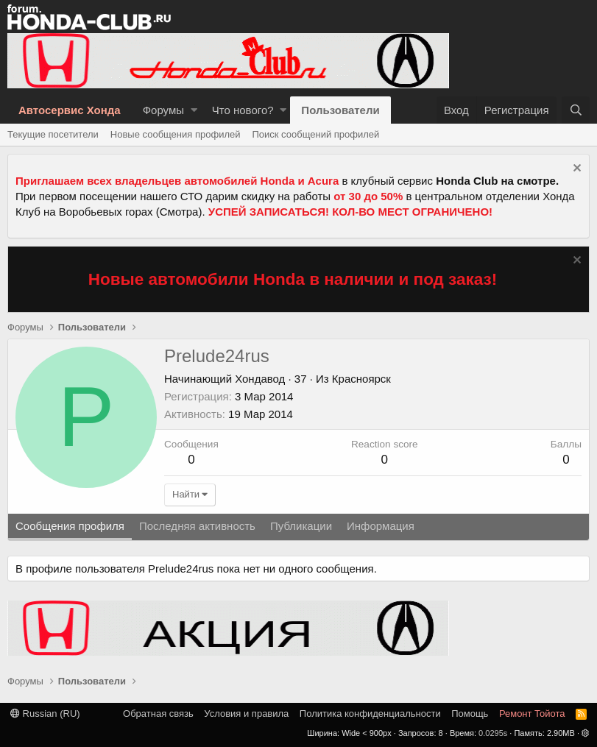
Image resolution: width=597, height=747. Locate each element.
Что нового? (243, 110)
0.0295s (492, 733)
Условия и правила (246, 713)
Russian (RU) (45, 713)
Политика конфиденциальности (370, 713)
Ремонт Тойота (532, 713)
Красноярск (361, 378)
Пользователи (340, 110)
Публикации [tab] (301, 526)
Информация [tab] (380, 526)
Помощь (469, 713)
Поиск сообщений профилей (315, 134)
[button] (194, 110)
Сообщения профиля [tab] (69, 526)
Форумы (163, 110)
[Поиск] (576, 110)
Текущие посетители (53, 134)
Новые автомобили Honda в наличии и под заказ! (293, 279)
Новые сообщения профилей (175, 134)
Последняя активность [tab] (197, 526)
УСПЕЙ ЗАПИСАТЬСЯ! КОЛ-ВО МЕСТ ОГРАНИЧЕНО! (350, 211)
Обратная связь (158, 713)
